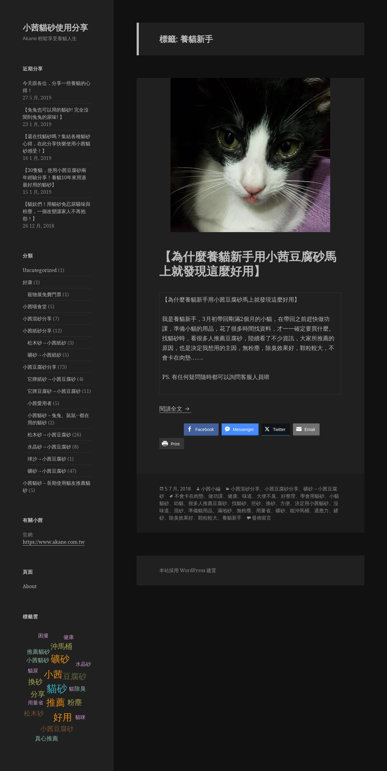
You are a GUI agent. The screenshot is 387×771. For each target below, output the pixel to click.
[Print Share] (171, 443)
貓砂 (57, 688)
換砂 (35, 682)
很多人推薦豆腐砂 (207, 503)
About (30, 586)
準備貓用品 (200, 510)
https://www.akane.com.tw (54, 542)
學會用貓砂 (312, 496)
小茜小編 (210, 488)
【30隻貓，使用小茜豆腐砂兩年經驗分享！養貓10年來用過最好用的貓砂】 (54, 177)
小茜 (53, 674)
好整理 (288, 496)
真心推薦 (46, 738)
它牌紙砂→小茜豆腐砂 (52, 379)
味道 (247, 496)
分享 (38, 694)
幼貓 (179, 503)
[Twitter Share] (276, 429)
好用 (62, 717)
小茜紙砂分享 (37, 330)
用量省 (35, 703)
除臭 (80, 688)
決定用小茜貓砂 (312, 503)
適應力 (321, 510)
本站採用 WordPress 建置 (187, 570)
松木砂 (34, 713)
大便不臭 (266, 496)
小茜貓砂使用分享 (55, 27)
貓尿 (33, 671)
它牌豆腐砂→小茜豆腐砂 (54, 391)
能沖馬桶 (299, 510)
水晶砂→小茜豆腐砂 (49, 446)
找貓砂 (239, 503)
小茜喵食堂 (35, 306)
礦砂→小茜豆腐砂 (47, 471)
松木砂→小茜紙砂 (47, 342)
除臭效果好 (181, 517)
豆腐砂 (74, 676)
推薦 (55, 702)
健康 (232, 496)
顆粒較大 (207, 517)
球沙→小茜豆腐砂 (47, 458)
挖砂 (256, 503)
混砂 (179, 510)
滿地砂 (224, 510)
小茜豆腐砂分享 (40, 367)
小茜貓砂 (37, 660)
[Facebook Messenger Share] (240, 429)
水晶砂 (83, 664)
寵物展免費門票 (44, 294)
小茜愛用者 (40, 403)
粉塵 (74, 702)
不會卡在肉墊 (188, 496)
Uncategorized (40, 270)
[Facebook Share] (201, 429)
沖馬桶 (61, 646)
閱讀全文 (175, 409)
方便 (285, 503)
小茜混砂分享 (37, 318)
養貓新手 (232, 517)
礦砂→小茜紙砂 (44, 354)
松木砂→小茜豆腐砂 (49, 434)
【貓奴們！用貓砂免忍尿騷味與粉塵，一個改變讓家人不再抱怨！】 (56, 211)
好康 (27, 282)
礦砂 (60, 659)
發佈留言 (261, 517)
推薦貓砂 (38, 652)
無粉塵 (244, 510)
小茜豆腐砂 (56, 729)
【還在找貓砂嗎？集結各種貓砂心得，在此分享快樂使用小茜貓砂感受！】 (56, 143)
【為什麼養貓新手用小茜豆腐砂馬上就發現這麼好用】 (247, 263)
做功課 (215, 496)
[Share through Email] (306, 429)
